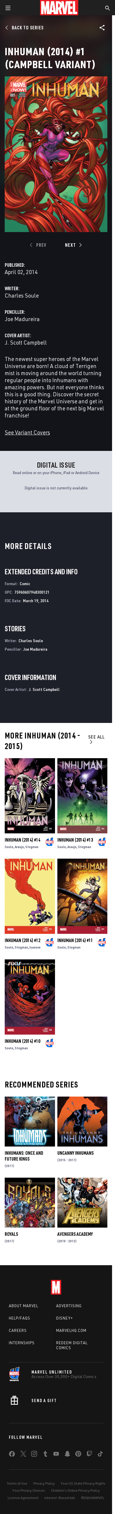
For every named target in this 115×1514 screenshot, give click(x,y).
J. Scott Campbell (26, 342)
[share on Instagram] (34, 1455)
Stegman (32, 847)
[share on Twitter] (23, 1455)
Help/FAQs (19, 1318)
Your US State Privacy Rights (83, 1483)
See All (96, 739)
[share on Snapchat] (67, 1455)
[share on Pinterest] (78, 1455)
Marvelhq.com (71, 1330)
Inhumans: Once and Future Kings (24, 1156)
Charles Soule (22, 295)
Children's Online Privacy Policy (75, 1490)
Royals (11, 1234)
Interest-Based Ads (59, 1497)
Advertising (69, 1305)
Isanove (35, 947)
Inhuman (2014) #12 (22, 940)
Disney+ (64, 1318)
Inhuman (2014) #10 (22, 1041)
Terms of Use (17, 1483)
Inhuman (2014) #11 (75, 940)
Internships (22, 1342)
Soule (9, 847)
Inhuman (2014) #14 (22, 840)
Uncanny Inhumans (75, 1153)
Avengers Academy (75, 1234)
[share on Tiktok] (100, 1455)
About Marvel (23, 1305)
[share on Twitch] (89, 1455)
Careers (18, 1330)
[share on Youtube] (56, 1455)
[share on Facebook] (12, 1455)
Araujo (19, 847)
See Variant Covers (27, 432)
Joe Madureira (22, 318)
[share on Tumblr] (45, 1455)
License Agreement (23, 1497)
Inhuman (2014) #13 (75, 840)
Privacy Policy (44, 1483)
